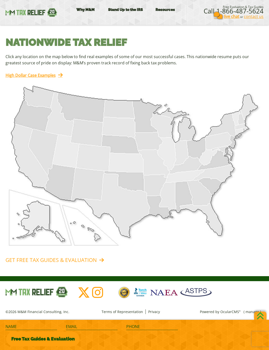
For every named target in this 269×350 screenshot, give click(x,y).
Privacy (154, 311)
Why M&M (85, 9)
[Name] (31, 327)
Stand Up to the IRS (125, 9)
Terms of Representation (122, 311)
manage (252, 311)
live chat (231, 16)
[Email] (92, 327)
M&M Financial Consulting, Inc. (31, 12)
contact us (254, 16)
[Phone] (152, 327)
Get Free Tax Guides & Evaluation (51, 259)
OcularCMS (230, 311)
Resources (165, 9)
